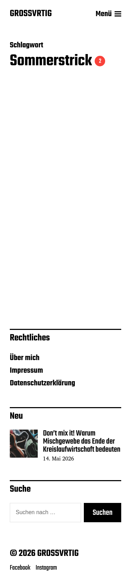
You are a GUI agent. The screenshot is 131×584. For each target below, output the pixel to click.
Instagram (46, 568)
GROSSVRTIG (31, 14)
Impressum (26, 371)
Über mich (24, 358)
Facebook (20, 568)
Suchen (102, 513)
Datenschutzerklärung (42, 383)
